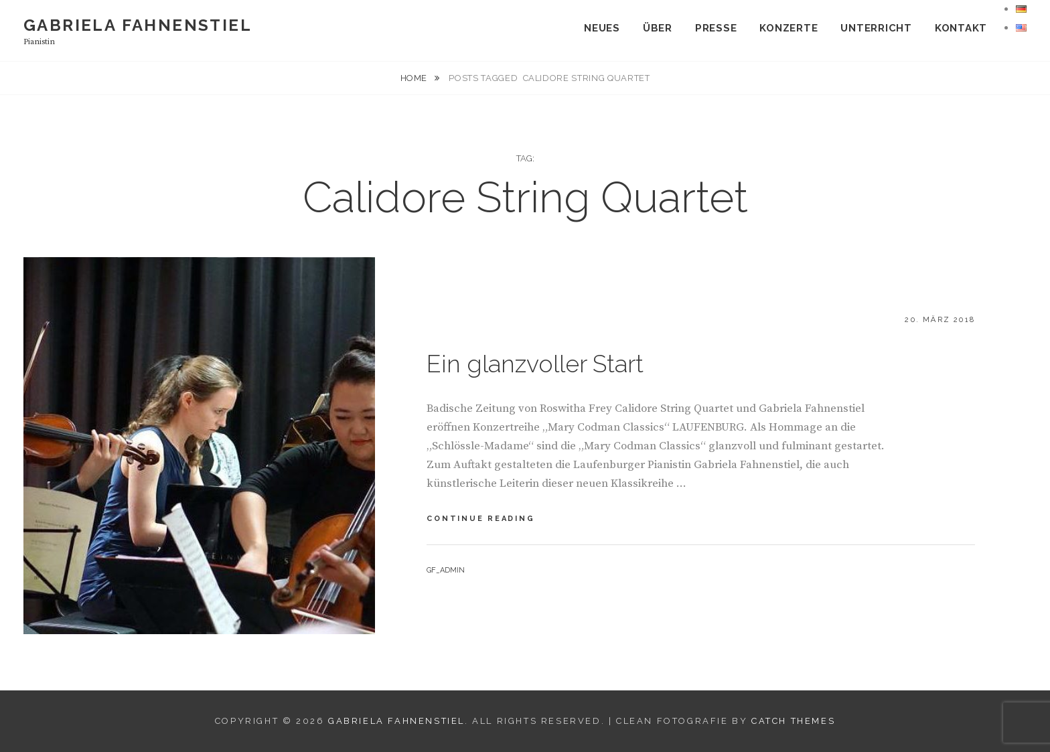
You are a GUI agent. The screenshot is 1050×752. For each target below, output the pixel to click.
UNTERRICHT (876, 28)
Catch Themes (793, 721)
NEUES (602, 28)
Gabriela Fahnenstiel (137, 25)
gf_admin (446, 570)
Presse (716, 28)
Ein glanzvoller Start (535, 364)
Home (415, 78)
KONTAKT (961, 28)
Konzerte (788, 28)
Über (657, 28)
